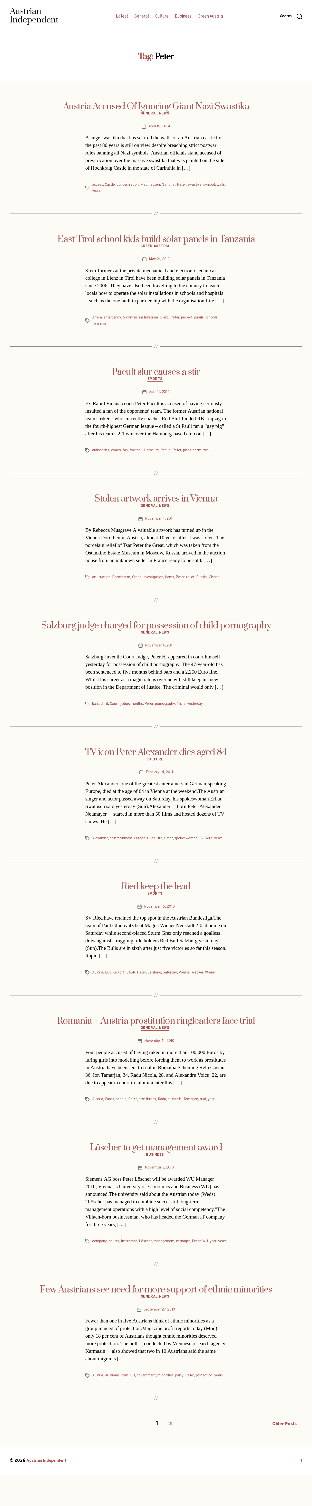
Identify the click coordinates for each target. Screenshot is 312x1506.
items (175, 581)
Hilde (157, 850)
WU (214, 1262)
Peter (188, 186)
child (105, 714)
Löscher (149, 1262)
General (141, 16)
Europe (145, 850)
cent (128, 1403)
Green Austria (210, 16)
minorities (171, 1403)
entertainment (124, 850)
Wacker (206, 991)
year (221, 1119)
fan (127, 453)
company (99, 1262)
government (150, 1403)
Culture (162, 16)
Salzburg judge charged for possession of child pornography (156, 635)
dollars (115, 1262)
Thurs (188, 714)
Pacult (170, 453)
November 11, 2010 (159, 1060)
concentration (130, 186)
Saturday (177, 991)
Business (183, 16)
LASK (134, 991)
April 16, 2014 (159, 127)
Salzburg (160, 991)
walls (96, 191)
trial (212, 1119)
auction (105, 581)
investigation (158, 581)
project (194, 319)
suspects (182, 1119)
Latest (122, 16)
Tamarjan (199, 1119)
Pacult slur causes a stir (156, 374)
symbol (217, 186)
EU (135, 1403)
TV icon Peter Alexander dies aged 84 (156, 763)
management (169, 1262)
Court (116, 714)
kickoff (121, 991)
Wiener (220, 991)
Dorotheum (124, 581)
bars (95, 714)
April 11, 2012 (159, 395)
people (124, 1119)
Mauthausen (154, 186)
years (107, 191)
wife (218, 850)
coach (118, 453)
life (167, 850)
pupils (208, 319)
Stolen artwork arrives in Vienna (156, 502)
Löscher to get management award (156, 1167)
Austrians (114, 1403)
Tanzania (114, 325)
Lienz (170, 319)
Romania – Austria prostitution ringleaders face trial (156, 1039)
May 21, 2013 (159, 261)
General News (156, 115)
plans (194, 453)
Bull (109, 991)
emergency (114, 319)
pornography (171, 714)
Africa (97, 319)
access (97, 186)
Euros (111, 1119)
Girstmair (133, 319)
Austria (98, 991)
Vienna (98, 586)
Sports (156, 382)
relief (199, 581)
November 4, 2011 (159, 522)
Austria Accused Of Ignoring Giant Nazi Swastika (156, 107)
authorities (101, 453)
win (215, 453)
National (173, 186)
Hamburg (156, 453)
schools (98, 325)
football (139, 453)
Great (140, 581)
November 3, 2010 (159, 1188)
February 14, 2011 (159, 784)
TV (211, 850)
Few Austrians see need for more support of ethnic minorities (156, 1316)
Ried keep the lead (156, 904)
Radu (169, 1119)
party (186, 1403)
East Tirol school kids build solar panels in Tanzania (156, 240)
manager (189, 1262)
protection (214, 1403)
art (94, 581)
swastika (202, 186)
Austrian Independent (48, 1492)
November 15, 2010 (159, 925)
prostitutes (153, 1119)
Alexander (101, 850)
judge (127, 714)
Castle (110, 186)
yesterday (203, 714)
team (205, 453)
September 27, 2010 (159, 1337)
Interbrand (131, 1262)
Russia (210, 581)
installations (153, 319)
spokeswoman (195, 850)
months (140, 714)
